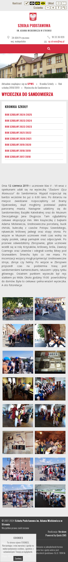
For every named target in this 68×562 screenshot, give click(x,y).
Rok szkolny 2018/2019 (18, 150)
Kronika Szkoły (46, 84)
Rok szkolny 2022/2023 (18, 126)
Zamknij (18, 558)
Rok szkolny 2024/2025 (18, 114)
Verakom (62, 531)
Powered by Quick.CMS (56, 535)
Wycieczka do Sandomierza (37, 87)
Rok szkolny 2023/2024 (18, 120)
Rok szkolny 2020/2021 (18, 138)
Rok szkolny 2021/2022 (18, 132)
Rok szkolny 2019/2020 (18, 144)
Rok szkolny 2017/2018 (18, 156)
